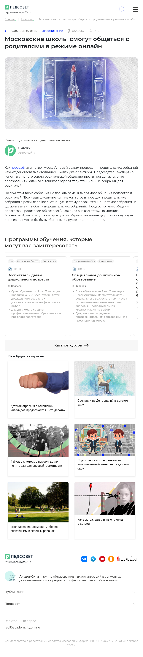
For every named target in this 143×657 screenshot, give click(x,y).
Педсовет (25, 147)
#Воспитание (52, 31)
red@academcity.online (22, 627)
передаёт (18, 167)
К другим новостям (21, 30)
